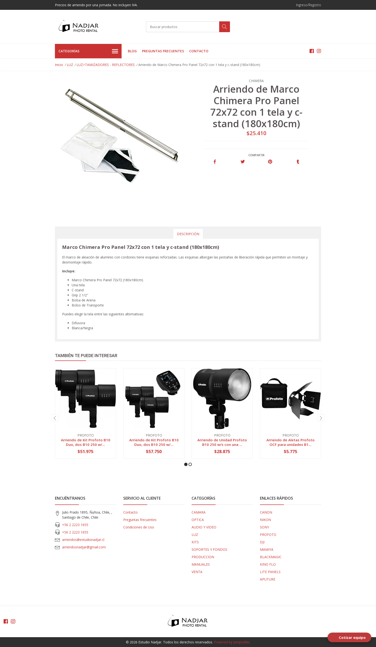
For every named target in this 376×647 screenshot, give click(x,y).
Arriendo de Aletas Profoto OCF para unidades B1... (290, 442)
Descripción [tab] (188, 234)
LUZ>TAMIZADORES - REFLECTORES (105, 64)
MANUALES (201, 564)
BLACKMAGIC (271, 557)
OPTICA (198, 519)
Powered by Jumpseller (231, 642)
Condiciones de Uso (138, 527)
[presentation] (55, 417)
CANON (266, 512)
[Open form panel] (349, 637)
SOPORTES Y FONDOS (209, 549)
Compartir (256, 155)
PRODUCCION (203, 557)
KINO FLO (268, 564)
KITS (195, 542)
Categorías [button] (88, 51)
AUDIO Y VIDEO (204, 527)
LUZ (70, 64)
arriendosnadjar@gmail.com (84, 547)
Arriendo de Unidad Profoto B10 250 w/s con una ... (222, 442)
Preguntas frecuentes (163, 51)
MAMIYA (266, 549)
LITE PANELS (270, 571)
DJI (262, 542)
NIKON (265, 519)
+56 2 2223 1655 (75, 524)
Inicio (59, 64)
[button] (186, 464)
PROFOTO (268, 534)
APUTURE (267, 579)
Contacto (198, 51)
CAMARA (199, 512)
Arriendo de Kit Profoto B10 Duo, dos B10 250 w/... (85, 442)
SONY (264, 527)
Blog (132, 51)
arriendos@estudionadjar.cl (83, 539)
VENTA (197, 571)
